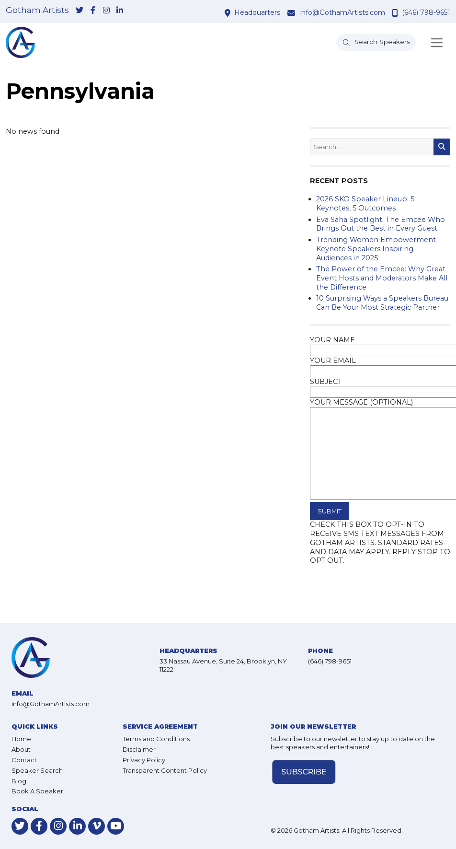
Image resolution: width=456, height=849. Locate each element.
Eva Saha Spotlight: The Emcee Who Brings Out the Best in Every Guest (380, 224)
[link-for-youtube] (115, 826)
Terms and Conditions (156, 739)
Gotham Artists (37, 10)
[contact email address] (292, 12)
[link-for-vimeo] (96, 826)
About (21, 749)
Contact (24, 760)
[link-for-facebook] (93, 11)
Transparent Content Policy (165, 770)
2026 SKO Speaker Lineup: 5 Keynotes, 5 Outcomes (365, 203)
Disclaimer (139, 749)
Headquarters (257, 12)
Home (21, 739)
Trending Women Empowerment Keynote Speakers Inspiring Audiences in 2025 (376, 248)
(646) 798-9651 (426, 12)
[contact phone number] (396, 12)
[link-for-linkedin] (119, 11)
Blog (18, 781)
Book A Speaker (37, 791)
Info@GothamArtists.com (342, 12)
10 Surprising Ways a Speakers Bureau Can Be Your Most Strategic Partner (382, 303)
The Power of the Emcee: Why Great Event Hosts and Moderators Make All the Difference (381, 278)
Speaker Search (37, 770)
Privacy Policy (144, 760)
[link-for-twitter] (79, 11)
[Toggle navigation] (436, 42)
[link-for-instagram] (106, 11)
